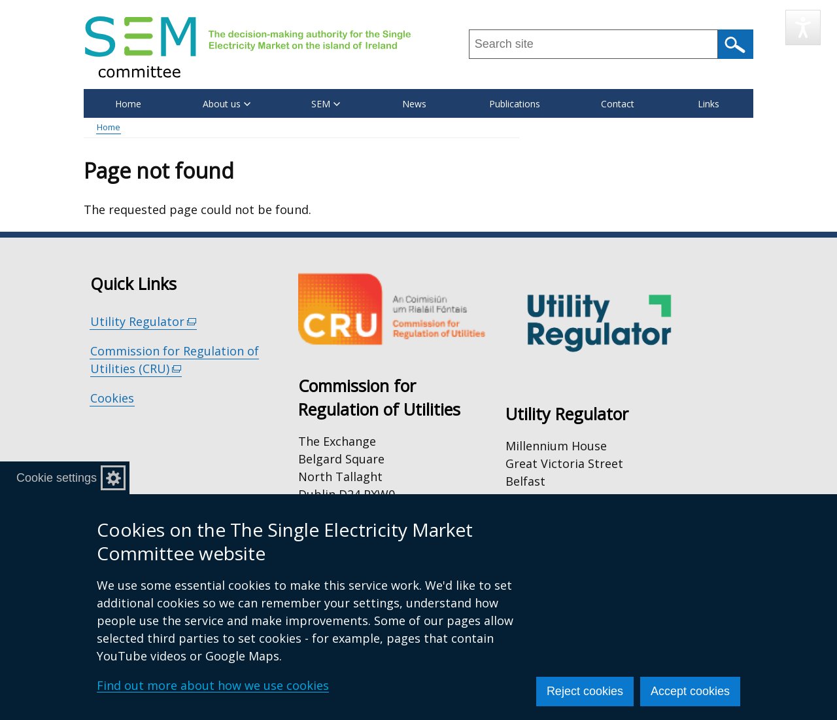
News (414, 104)
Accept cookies (690, 691)
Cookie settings (56, 477)
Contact (617, 104)
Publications (514, 104)
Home (128, 104)
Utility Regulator (143, 322)
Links (708, 104)
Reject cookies (585, 691)
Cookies (112, 398)
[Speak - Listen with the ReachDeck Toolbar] (803, 27)
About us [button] (226, 104)
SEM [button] (325, 104)
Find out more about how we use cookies (213, 685)
